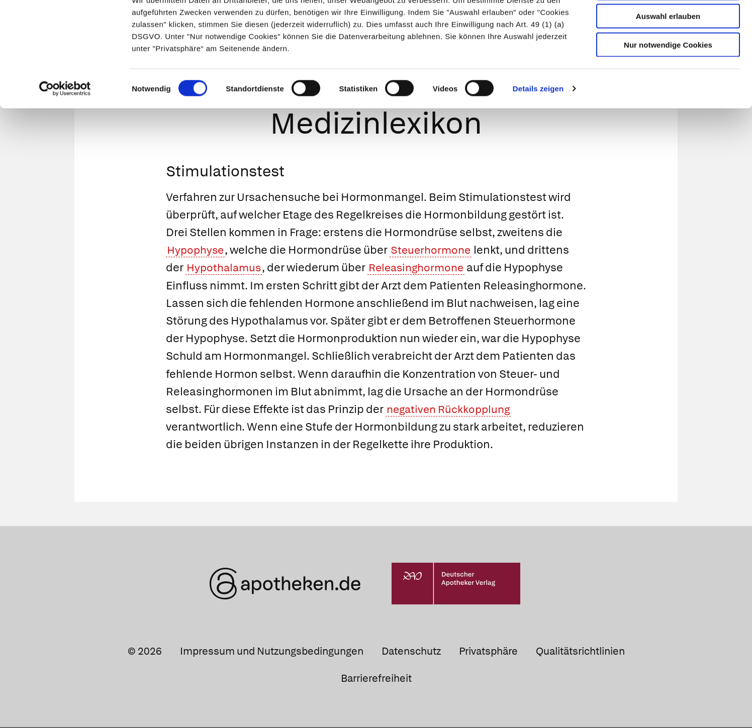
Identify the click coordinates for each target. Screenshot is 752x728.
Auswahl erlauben (668, 53)
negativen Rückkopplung (451, 410)
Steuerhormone (434, 251)
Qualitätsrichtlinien (580, 652)
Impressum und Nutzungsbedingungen (271, 652)
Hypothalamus (225, 268)
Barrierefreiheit (376, 679)
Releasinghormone (421, 268)
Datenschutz (411, 652)
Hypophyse (196, 251)
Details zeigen (538, 125)
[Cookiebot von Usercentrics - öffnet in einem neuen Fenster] (65, 125)
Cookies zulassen (668, 24)
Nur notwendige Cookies (668, 81)
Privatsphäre (488, 652)
